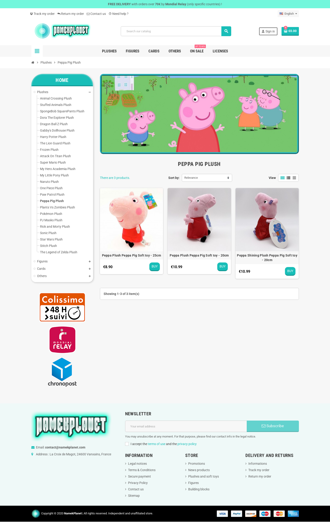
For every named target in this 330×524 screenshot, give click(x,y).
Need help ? (119, 14)
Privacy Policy (138, 483)
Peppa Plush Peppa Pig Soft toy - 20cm (199, 255)
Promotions (196, 463)
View (272, 178)
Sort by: (174, 178)
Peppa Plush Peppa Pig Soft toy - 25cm (131, 255)
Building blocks (198, 489)
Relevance (191, 177)
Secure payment (139, 476)
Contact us (96, 14)
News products (199, 470)
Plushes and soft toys (203, 476)
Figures (193, 483)
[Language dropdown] (288, 13)
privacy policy (187, 444)
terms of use (156, 444)
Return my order (70, 14)
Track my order (42, 14)
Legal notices (137, 463)
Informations (257, 463)
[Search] (176, 31)
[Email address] (186, 426)
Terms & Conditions (142, 470)
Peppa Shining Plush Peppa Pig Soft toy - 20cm (267, 258)
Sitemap (134, 495)
